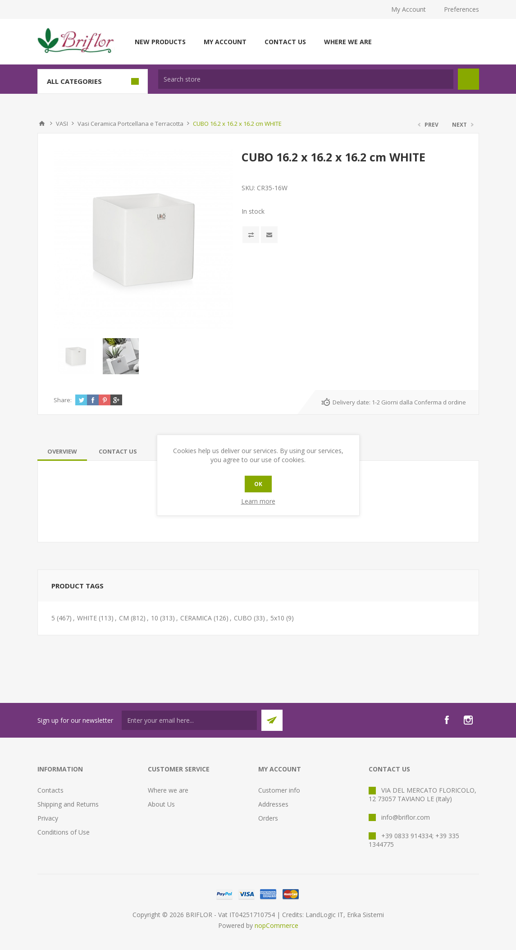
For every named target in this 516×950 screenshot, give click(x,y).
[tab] (62, 451)
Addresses (273, 804)
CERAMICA (196, 618)
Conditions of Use (63, 832)
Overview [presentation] (62, 451)
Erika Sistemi (365, 914)
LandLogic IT (324, 914)
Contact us (285, 41)
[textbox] (305, 79)
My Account (408, 9)
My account (225, 41)
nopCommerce (276, 925)
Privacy (47, 818)
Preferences (461, 9)
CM (124, 618)
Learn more (258, 501)
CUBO (243, 618)
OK (258, 484)
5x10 (277, 618)
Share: (63, 400)
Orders (268, 818)
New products (160, 41)
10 (154, 618)
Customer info (279, 790)
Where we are (348, 41)
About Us (161, 804)
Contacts (50, 790)
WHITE (87, 618)
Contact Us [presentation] (118, 451)
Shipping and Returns (68, 804)
